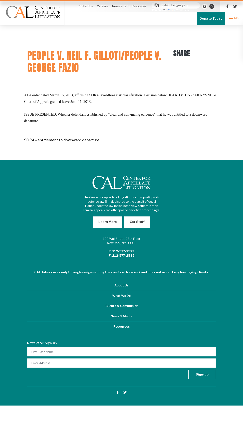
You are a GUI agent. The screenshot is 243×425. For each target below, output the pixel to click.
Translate (178, 10)
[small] (227, 6)
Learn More (107, 222)
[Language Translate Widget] (176, 5)
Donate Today (212, 18)
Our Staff (137, 222)
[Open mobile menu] (236, 18)
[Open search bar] (211, 6)
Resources (121, 326)
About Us (121, 285)
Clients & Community (121, 306)
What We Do (121, 296)
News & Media (121, 316)
